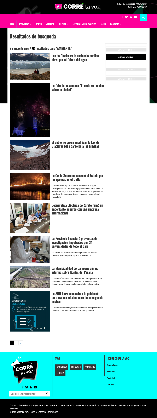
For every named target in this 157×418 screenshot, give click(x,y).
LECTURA (60, 372)
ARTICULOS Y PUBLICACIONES (84, 24)
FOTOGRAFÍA (90, 367)
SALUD (103, 24)
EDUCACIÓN (76, 367)
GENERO (39, 24)
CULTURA (63, 24)
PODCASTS (115, 24)
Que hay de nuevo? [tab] (126, 57)
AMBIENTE (50, 24)
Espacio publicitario (126, 50)
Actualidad (62, 367)
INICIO (12, 24)
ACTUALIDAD (25, 24)
